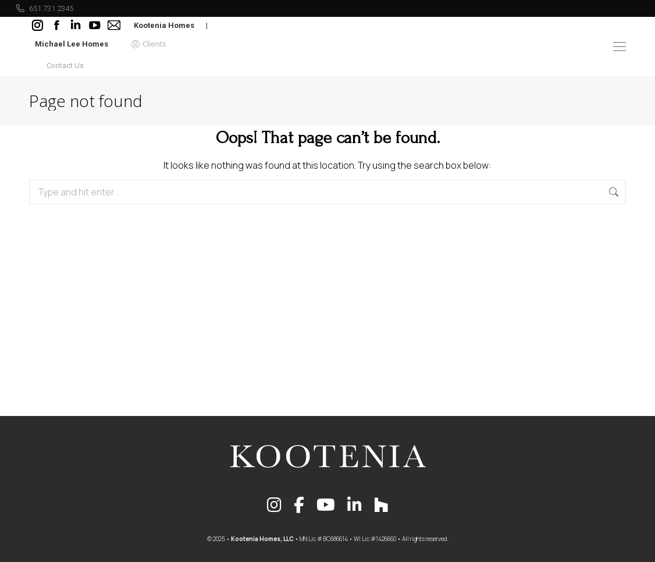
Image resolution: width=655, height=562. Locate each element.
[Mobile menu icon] (619, 46)
